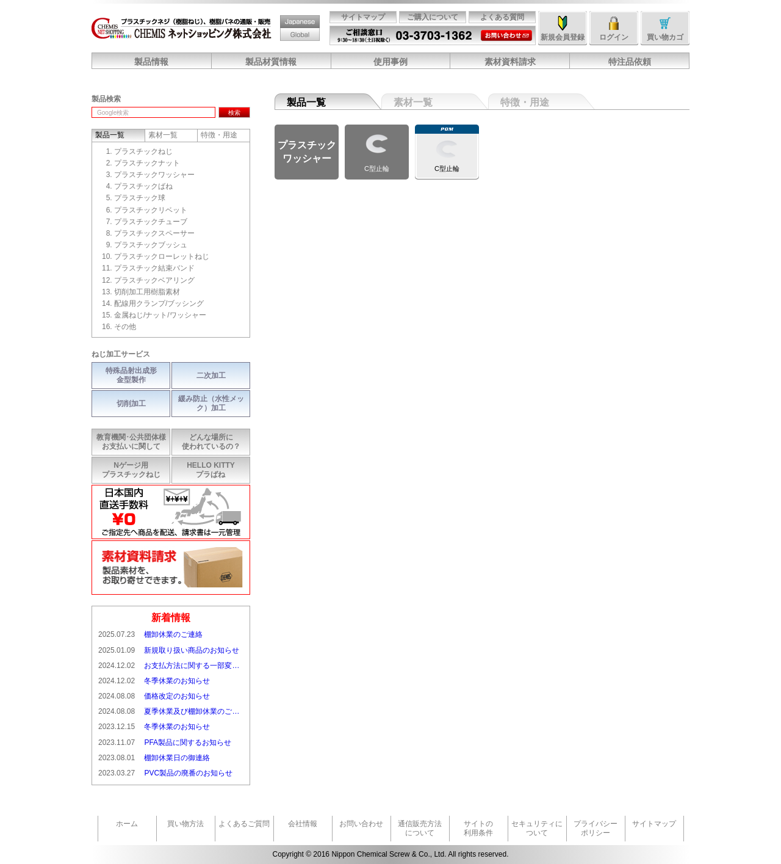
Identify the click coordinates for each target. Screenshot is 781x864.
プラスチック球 (139, 198)
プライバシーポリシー (595, 828)
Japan (288, 15)
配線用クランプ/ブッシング (159, 303)
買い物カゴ (665, 37)
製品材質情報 (271, 62)
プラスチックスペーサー (154, 233)
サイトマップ (363, 17)
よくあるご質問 (244, 823)
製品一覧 (306, 102)
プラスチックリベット (150, 210)
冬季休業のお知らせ (154, 681)
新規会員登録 (563, 37)
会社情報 (302, 823)
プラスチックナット (147, 163)
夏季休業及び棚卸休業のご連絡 (170, 711)
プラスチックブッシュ (150, 245)
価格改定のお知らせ (154, 696)
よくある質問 (502, 17)
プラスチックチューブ (150, 221)
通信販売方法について (420, 828)
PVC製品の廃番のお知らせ (165, 773)
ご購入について (432, 17)
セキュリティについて (537, 828)
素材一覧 (413, 102)
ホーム (127, 823)
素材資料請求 (510, 62)
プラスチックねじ (143, 151)
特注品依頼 (629, 62)
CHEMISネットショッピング (182, 28)
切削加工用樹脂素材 (147, 292)
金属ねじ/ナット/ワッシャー (160, 315)
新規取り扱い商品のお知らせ (168, 650)
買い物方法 (185, 823)
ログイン (613, 37)
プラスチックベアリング (154, 280)
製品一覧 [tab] (109, 135)
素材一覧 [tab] (163, 135)
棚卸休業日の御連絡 (154, 758)
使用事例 (390, 62)
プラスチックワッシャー (154, 174)
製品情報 (151, 62)
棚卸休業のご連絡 (150, 635)
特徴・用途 (524, 102)
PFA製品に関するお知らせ (164, 743)
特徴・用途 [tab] (219, 135)
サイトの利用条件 (478, 828)
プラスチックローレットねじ (161, 256)
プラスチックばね (143, 186)
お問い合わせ (504, 30)
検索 (234, 112)
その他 (125, 326)
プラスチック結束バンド (154, 268)
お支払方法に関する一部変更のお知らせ (170, 666)
